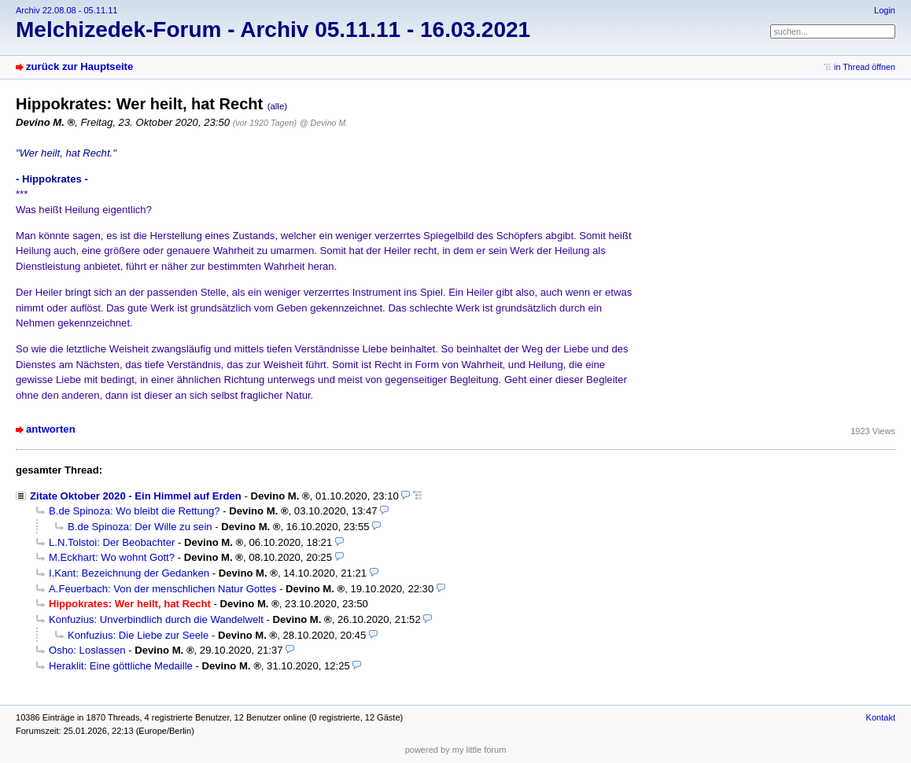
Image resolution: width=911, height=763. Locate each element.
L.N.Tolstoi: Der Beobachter (112, 542)
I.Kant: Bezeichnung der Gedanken (129, 573)
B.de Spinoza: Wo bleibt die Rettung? (134, 511)
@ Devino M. (324, 122)
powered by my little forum (456, 749)
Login (884, 10)
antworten (51, 429)
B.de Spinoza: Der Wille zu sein (140, 527)
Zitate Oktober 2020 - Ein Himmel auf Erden (136, 496)
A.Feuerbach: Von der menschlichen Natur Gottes (162, 589)
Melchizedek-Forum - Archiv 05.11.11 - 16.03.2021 (273, 29)
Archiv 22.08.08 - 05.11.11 (66, 10)
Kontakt (880, 717)
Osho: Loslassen (87, 650)
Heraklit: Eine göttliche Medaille (121, 666)
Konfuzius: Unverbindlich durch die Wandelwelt (156, 619)
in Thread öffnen (864, 67)
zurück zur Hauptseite (79, 66)
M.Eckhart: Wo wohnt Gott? (112, 557)
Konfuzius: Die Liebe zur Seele (138, 635)
